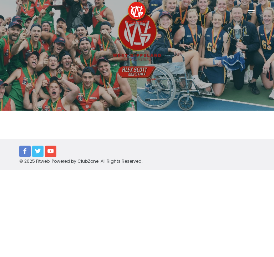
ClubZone (87, 161)
